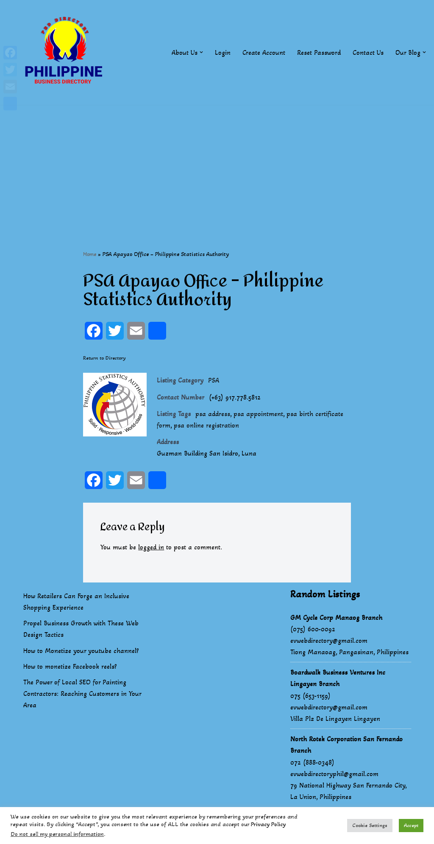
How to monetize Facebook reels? (70, 666)
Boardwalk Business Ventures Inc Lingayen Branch (337, 678)
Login (223, 52)
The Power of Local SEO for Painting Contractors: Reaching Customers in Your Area (82, 693)
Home (89, 254)
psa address (212, 414)
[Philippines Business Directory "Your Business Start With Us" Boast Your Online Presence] (65, 52)
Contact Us (368, 52)
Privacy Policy (268, 824)
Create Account (263, 52)
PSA (213, 380)
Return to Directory (104, 357)
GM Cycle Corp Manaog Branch (336, 617)
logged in (151, 547)
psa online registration (206, 425)
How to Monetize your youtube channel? (81, 651)
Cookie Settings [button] (369, 825)
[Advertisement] (217, 164)
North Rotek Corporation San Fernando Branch (346, 744)
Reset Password (319, 52)
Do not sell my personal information (57, 834)
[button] (201, 52)
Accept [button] (411, 825)
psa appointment (258, 414)
